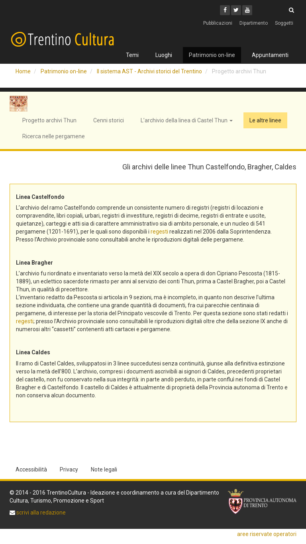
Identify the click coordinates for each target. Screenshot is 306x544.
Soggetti (284, 23)
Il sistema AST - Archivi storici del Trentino (149, 71)
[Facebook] (225, 10)
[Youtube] (247, 10)
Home (23, 71)
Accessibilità (31, 469)
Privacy (69, 469)
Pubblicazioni (217, 23)
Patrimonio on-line (212, 55)
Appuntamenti (270, 55)
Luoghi (163, 55)
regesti (159, 231)
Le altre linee (265, 120)
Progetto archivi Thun (49, 120)
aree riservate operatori (266, 534)
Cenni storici (108, 120)
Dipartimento (253, 23)
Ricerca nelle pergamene (53, 136)
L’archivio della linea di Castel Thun (187, 120)
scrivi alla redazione (40, 512)
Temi (132, 55)
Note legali (104, 469)
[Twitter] (236, 10)
